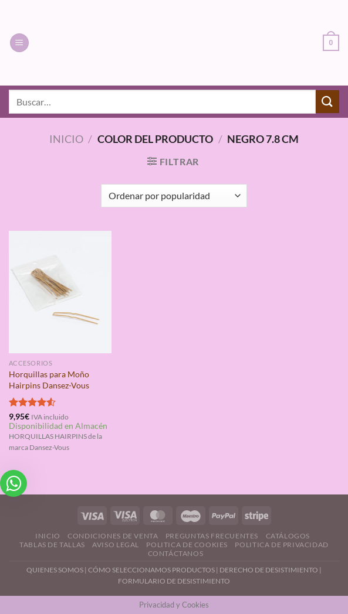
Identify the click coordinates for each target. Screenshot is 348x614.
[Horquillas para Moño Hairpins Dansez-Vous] (60, 292)
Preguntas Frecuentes (211, 535)
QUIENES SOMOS (54, 569)
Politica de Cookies (187, 544)
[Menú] (19, 43)
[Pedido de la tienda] (174, 195)
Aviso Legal (115, 544)
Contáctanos (176, 553)
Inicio (66, 138)
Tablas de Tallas (52, 544)
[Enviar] (327, 101)
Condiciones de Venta (112, 535)
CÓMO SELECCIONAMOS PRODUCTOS (151, 569)
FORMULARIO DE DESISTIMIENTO (174, 581)
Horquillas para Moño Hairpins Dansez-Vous (49, 379)
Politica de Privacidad (281, 544)
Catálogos (288, 535)
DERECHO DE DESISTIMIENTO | (270, 569)
